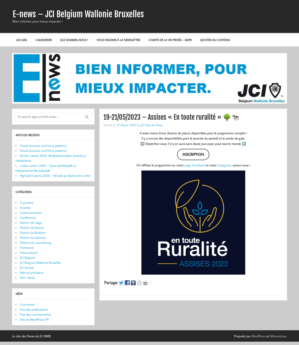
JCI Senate (27, 267)
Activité (25, 208)
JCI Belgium (28, 257)
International (29, 252)
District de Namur (32, 227)
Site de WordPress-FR (34, 319)
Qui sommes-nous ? (74, 40)
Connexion (27, 304)
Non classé (27, 277)
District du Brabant (32, 232)
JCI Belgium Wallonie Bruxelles (40, 262)
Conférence (28, 217)
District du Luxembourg (35, 242)
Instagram (224, 165)
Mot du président (31, 272)
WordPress (259, 336)
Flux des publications (34, 309)
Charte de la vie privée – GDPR (170, 40)
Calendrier (44, 40)
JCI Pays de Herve (152, 125)
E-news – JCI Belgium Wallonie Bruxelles (78, 14)
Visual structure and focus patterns (43, 145)
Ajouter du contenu (215, 40)
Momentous (278, 336)
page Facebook (194, 165)
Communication (31, 212)
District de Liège (31, 222)
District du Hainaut (33, 237)
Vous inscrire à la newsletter (118, 40)
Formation (27, 247)
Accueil (21, 40)
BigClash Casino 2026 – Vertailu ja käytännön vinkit (55, 175)
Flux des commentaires (35, 314)
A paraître (27, 203)
